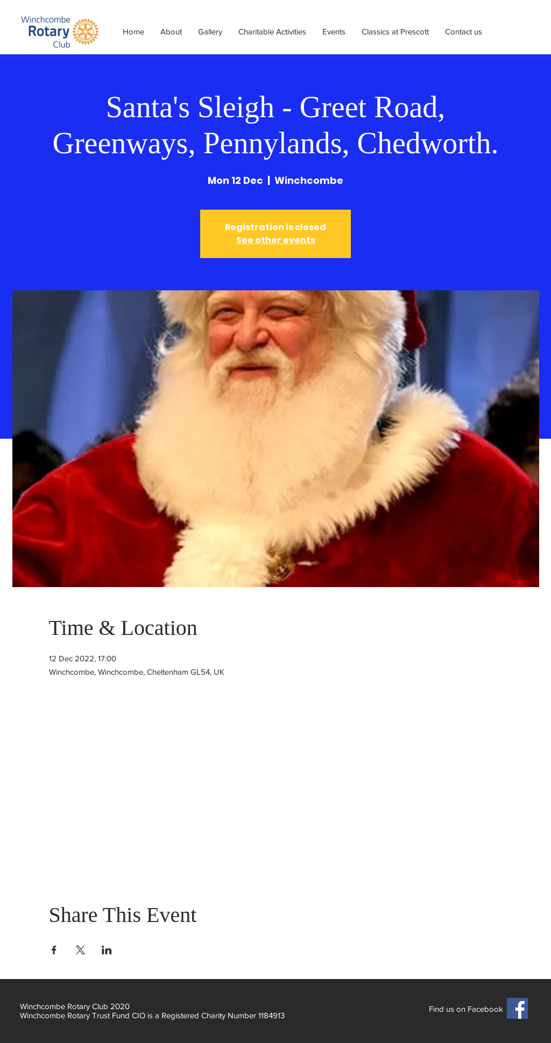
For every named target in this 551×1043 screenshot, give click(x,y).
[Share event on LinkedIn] (107, 950)
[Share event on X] (80, 950)
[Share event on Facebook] (54, 950)
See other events (275, 240)
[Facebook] (517, 1008)
